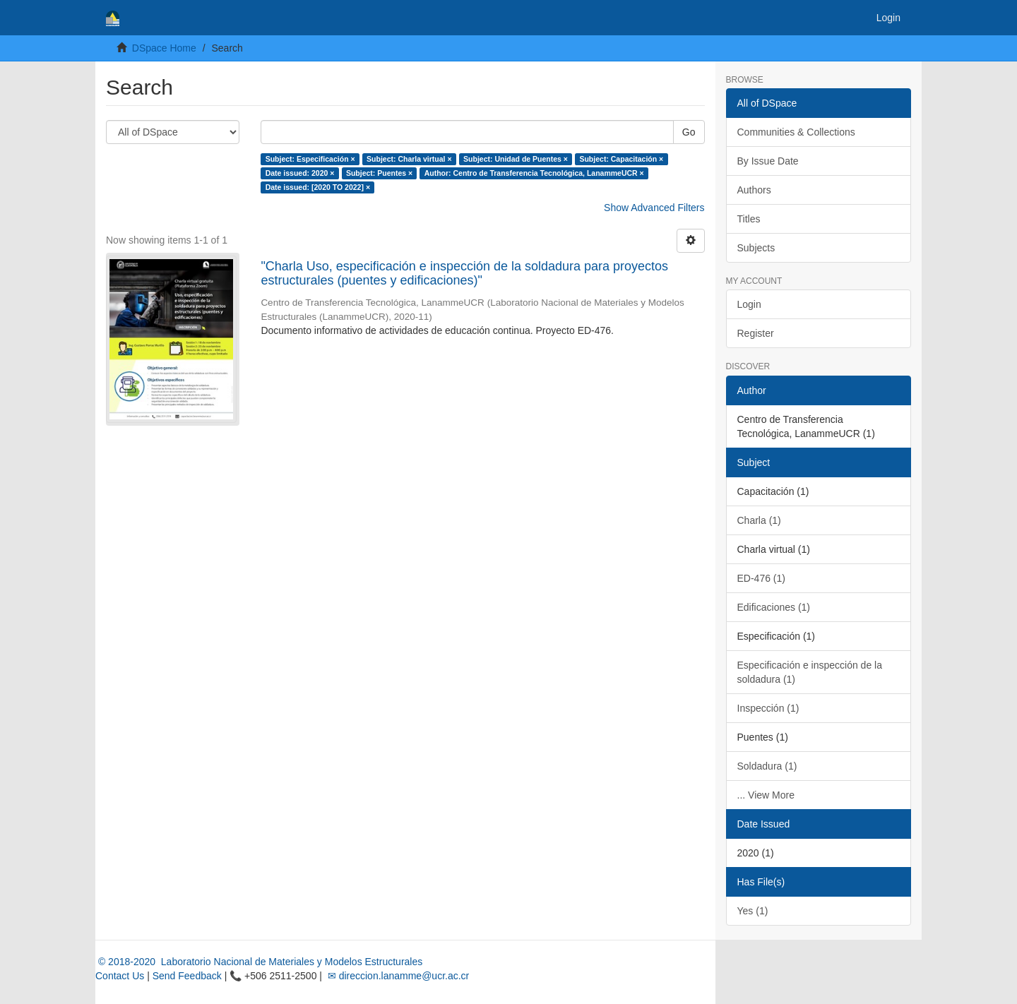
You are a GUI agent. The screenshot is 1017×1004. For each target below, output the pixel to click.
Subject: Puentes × (379, 173)
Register (755, 333)
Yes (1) (752, 910)
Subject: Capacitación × (621, 159)
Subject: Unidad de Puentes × (515, 159)
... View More (766, 795)
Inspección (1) (768, 708)
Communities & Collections (796, 132)
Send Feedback (187, 975)
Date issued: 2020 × (300, 173)
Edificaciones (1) (774, 607)
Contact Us (119, 975)
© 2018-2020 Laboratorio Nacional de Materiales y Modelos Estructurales (258, 961)
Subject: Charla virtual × (409, 159)
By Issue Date (768, 161)
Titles (749, 219)
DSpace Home (164, 48)
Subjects (756, 247)
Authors (754, 190)
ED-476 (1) (761, 578)
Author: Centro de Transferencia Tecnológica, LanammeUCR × (534, 173)
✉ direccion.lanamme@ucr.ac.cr (397, 975)
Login (749, 304)
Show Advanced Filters (654, 207)
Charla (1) (759, 520)
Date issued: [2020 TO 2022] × (318, 187)
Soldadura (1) (767, 766)
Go (689, 132)
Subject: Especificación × (310, 159)
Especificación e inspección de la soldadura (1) (809, 672)
